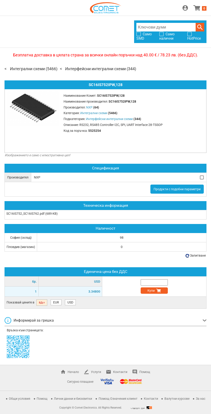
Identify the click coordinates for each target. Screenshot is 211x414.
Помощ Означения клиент (118, 398)
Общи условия (19, 398)
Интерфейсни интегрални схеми (95, 68)
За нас (200, 398)
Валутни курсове (177, 398)
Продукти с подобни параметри (177, 189)
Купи (151, 290)
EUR (56, 302)
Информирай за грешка (34, 320)
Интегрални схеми (27, 68)
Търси (200, 27)
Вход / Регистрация (185, 8)
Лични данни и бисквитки (73, 398)
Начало (73, 372)
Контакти (120, 372)
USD (70, 302)
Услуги (96, 372)
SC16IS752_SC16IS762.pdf (25, 213)
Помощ (144, 372)
